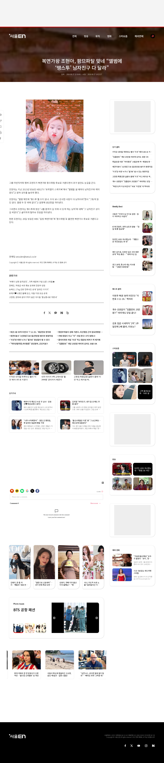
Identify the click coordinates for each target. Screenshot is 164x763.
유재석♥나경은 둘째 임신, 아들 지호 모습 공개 (28, 293)
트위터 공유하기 (49, 312)
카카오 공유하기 (55, 312)
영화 (109, 36)
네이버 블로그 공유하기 (61, 312)
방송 (86, 36)
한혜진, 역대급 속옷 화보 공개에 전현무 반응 (27, 285)
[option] (75, 618)
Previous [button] (54, 618)
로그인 (153, 735)
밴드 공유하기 (67, 312)
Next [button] (96, 618)
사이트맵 (147, 735)
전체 (74, 36)
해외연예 (139, 36)
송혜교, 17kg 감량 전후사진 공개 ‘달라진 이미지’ (29, 289)
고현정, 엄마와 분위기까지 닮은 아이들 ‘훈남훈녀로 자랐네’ (33, 297)
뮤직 (97, 36)
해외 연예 (116, 550)
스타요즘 (123, 36)
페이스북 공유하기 (44, 312)
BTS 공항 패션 (24, 609)
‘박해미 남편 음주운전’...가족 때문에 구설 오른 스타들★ (32, 281)
